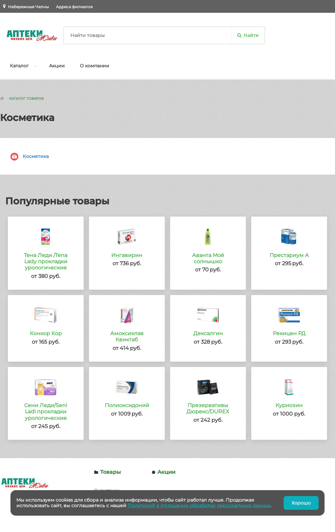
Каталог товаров (26, 98)
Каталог (19, 66)
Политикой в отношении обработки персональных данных (199, 505)
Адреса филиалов (74, 6)
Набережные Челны (28, 6)
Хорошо (301, 503)
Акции (57, 66)
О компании (94, 66)
